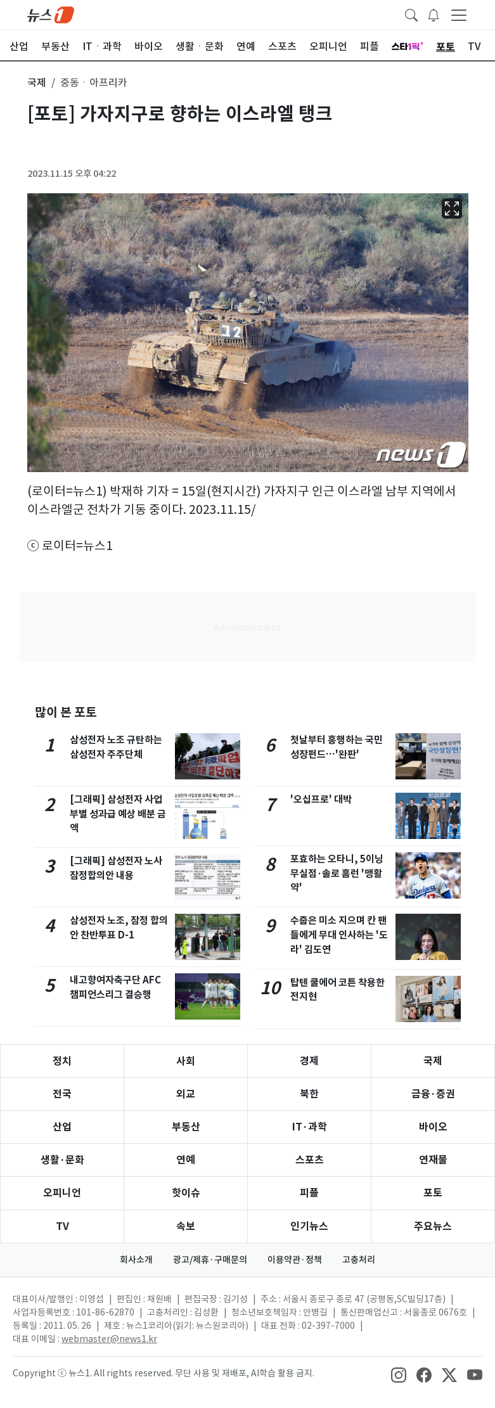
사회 (185, 1061)
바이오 (433, 1127)
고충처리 (358, 1259)
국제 (432, 1061)
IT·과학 (309, 1127)
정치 (62, 1061)
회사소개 (136, 1259)
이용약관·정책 (294, 1259)
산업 (62, 1127)
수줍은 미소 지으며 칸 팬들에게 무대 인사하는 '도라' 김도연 (339, 935)
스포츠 (309, 1160)
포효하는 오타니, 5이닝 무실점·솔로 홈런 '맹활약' (336, 873)
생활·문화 (62, 1160)
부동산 (186, 1127)
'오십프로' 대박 (321, 799)
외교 (185, 1094)
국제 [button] (36, 82)
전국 (62, 1094)
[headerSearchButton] (411, 13)
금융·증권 (433, 1094)
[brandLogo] (50, 14)
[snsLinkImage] (398, 1374)
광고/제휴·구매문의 (210, 1259)
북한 (309, 1094)
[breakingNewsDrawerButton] (433, 13)
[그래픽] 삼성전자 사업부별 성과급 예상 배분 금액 (118, 814)
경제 (309, 1061)
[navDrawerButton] (458, 14)
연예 (185, 1160)
